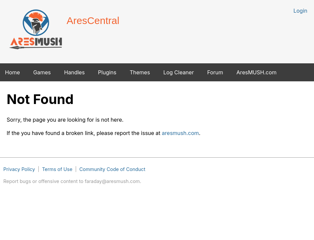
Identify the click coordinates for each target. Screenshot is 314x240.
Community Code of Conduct (112, 169)
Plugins (107, 72)
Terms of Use (57, 169)
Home (12, 72)
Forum (215, 72)
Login (300, 10)
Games (42, 72)
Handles (74, 72)
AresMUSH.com (256, 72)
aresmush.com (180, 133)
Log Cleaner (178, 72)
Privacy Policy (19, 169)
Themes (140, 72)
